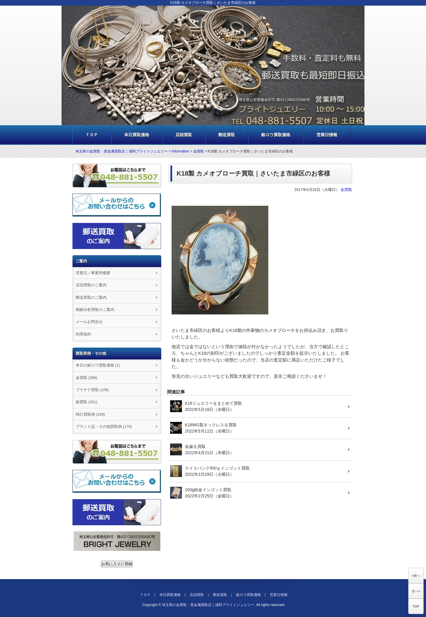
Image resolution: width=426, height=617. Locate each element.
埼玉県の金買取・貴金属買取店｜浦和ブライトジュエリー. (208, 605)
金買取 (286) (86, 377)
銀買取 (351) (86, 402)
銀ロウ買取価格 (275, 134)
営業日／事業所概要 (93, 273)
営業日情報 (327, 134)
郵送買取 (226, 134)
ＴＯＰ (91, 134)
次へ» (416, 591)
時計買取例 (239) (90, 414)
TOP (416, 606)
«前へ (416, 575)
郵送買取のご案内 (91, 297)
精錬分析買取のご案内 (95, 309)
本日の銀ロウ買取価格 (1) (98, 365)
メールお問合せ (89, 321)
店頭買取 (183, 134)
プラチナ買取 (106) (92, 390)
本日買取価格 (136, 134)
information (180, 151)
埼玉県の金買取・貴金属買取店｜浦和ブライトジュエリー (121, 151)
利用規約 (83, 334)
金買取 (198, 151)
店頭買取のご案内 (91, 285)
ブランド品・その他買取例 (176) (104, 426)
